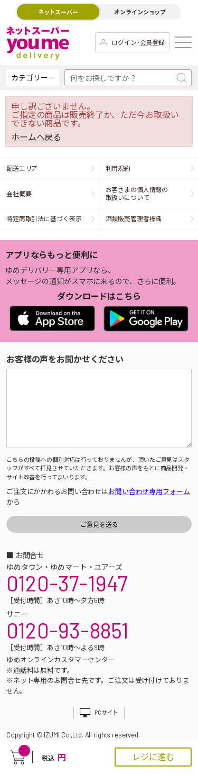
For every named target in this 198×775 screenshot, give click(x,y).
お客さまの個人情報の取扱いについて (137, 193)
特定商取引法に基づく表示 (43, 218)
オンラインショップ (140, 11)
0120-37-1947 (66, 583)
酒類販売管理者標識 (134, 218)
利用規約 (118, 168)
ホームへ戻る (36, 137)
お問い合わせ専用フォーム (149, 491)
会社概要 (19, 193)
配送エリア (21, 168)
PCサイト (106, 712)
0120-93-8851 (67, 630)
